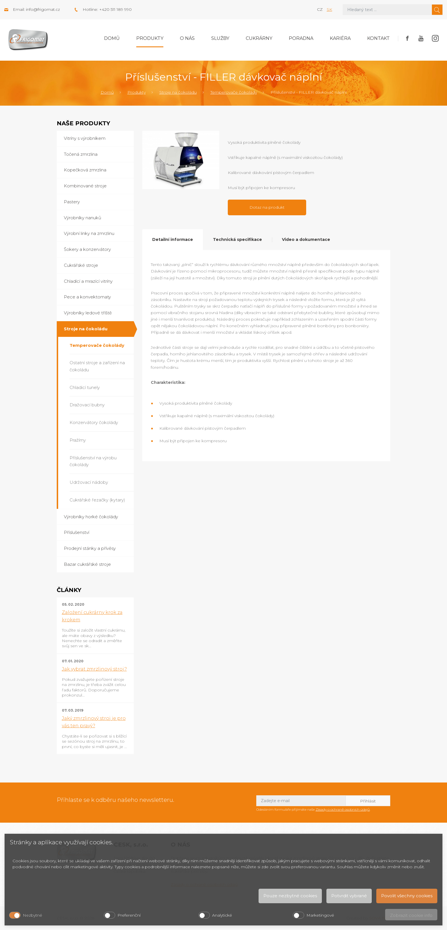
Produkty (149, 38)
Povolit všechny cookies (406, 895)
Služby (220, 38)
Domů (112, 38)
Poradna (301, 38)
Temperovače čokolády (233, 92)
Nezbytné (32, 915)
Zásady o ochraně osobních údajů (343, 809)
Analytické (222, 915)
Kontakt (378, 38)
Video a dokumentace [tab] (306, 239)
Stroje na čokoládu (178, 92)
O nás (187, 38)
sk (329, 9)
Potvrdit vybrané (349, 895)
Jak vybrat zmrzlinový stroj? (94, 669)
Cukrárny (259, 38)
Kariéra (340, 38)
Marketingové (320, 915)
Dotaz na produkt (267, 207)
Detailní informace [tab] (172, 239)
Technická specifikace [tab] (237, 239)
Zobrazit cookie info (411, 915)
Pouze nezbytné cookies (290, 895)
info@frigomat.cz (43, 9)
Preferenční (129, 915)
